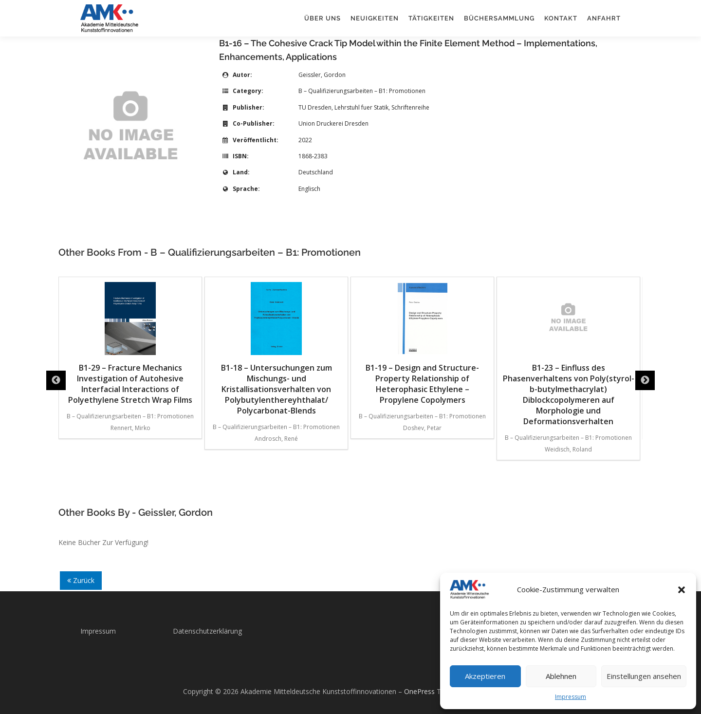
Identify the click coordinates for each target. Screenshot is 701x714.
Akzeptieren (485, 676)
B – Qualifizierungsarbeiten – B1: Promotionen (361, 91)
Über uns (322, 18)
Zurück (80, 580)
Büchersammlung (499, 18)
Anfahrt (604, 18)
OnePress (419, 691)
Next (645, 380)
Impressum (570, 697)
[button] (681, 590)
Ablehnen (561, 676)
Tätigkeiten (431, 18)
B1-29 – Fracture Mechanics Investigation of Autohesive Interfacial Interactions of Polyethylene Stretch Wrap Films (130, 343)
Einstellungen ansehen (644, 676)
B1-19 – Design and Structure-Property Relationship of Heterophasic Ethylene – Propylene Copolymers (422, 343)
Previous (56, 380)
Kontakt (560, 18)
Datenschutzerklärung (207, 631)
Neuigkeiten (374, 18)
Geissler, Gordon (322, 75)
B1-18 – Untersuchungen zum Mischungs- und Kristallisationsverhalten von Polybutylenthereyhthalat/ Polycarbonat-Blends (276, 349)
